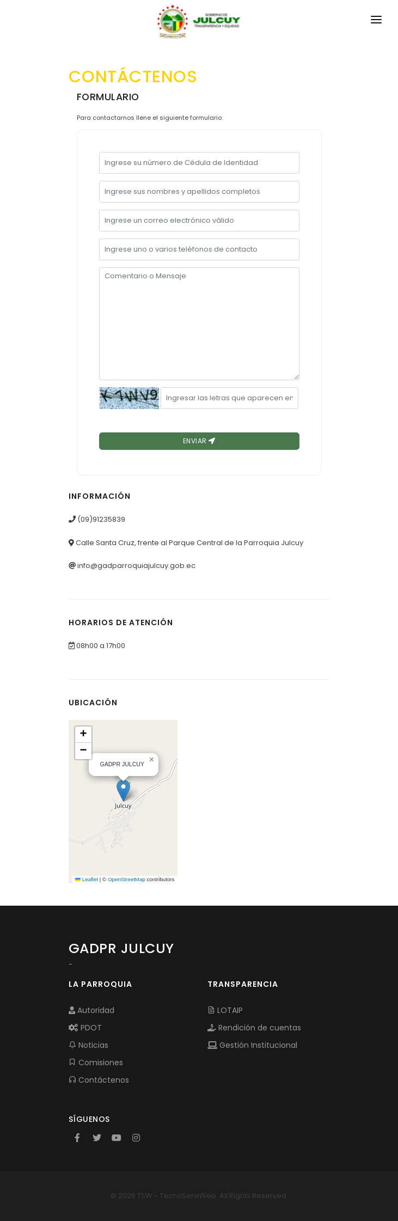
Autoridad (91, 1010)
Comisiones (96, 1062)
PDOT (85, 1027)
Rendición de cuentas (254, 1027)
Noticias (88, 1045)
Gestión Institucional (252, 1045)
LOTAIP (225, 1010)
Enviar (199, 440)
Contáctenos (99, 1080)
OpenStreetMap (126, 879)
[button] (123, 790)
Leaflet (86, 879)
